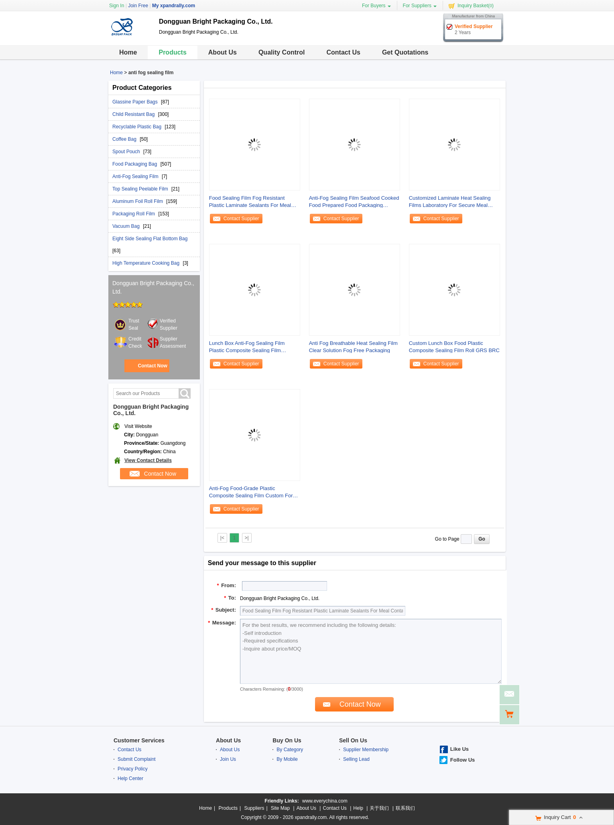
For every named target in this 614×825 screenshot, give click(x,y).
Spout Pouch (126, 151)
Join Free (138, 5)
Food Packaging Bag (135, 164)
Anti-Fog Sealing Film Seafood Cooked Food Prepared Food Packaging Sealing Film (354, 202)
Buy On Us (286, 740)
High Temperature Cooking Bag (146, 263)
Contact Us (343, 52)
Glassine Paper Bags (135, 102)
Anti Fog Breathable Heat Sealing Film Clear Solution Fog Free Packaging (353, 346)
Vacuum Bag (126, 226)
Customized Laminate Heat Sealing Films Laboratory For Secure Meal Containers (450, 202)
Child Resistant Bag (134, 114)
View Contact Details (148, 460)
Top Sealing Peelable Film (140, 189)
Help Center (130, 778)
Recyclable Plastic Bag (137, 127)
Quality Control (281, 52)
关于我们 (379, 808)
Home (128, 52)
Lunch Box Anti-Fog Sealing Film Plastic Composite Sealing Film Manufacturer (247, 347)
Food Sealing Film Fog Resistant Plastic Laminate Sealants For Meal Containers (250, 202)
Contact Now (152, 366)
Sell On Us (353, 740)
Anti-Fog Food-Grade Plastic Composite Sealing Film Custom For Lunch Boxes (251, 492)
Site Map (280, 808)
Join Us (228, 759)
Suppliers (254, 808)
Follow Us (462, 760)
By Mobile (287, 759)
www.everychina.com (325, 801)
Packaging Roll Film (134, 214)
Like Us (459, 749)
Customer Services (139, 740)
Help (358, 808)
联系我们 (405, 808)
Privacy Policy (133, 769)
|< (222, 538)
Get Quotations (405, 52)
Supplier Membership (365, 749)
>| (246, 538)
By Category (290, 749)
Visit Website (138, 426)
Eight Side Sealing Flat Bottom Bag (149, 238)
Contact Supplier (241, 218)
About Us (222, 52)
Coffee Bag (125, 139)
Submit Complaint (137, 759)
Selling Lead (356, 759)
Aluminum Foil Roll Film (138, 201)
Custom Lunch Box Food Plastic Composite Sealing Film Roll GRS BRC (454, 346)
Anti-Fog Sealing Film (136, 176)
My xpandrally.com (173, 5)
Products (172, 52)
